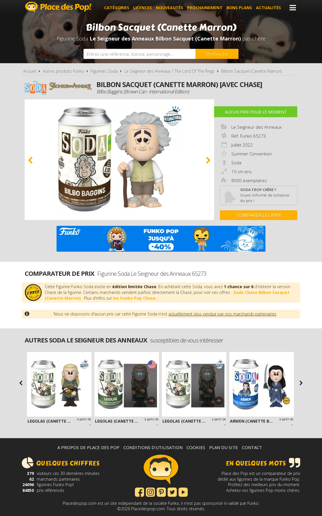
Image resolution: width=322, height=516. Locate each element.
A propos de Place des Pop (88, 447)
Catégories (116, 7)
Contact (252, 447)
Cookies (196, 447)
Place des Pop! (58, 7)
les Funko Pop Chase (134, 298)
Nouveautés (169, 7)
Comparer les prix (258, 215)
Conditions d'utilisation (153, 447)
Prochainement (204, 7)
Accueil (29, 71)
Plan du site (223, 447)
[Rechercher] (216, 54)
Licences (142, 7)
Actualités (268, 7)
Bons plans (239, 7)
